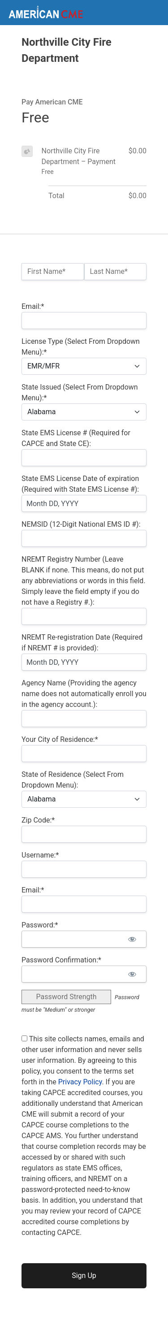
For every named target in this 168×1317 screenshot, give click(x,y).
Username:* (40, 855)
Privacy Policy (80, 1082)
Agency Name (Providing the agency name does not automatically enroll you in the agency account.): (84, 694)
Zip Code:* (38, 820)
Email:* (33, 306)
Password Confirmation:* (61, 960)
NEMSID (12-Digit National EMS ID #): (81, 524)
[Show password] (131, 939)
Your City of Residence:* (60, 739)
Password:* (40, 925)
